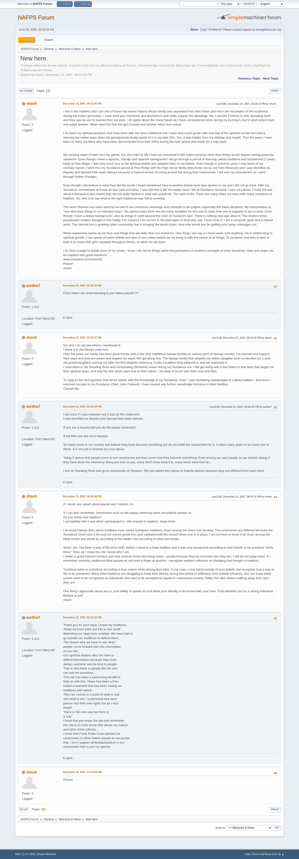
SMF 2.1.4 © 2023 (25, 854)
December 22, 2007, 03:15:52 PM (82, 617)
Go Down (25, 91)
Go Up (23, 809)
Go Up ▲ (279, 854)
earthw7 (33, 286)
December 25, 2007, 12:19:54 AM (82, 772)
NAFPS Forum (36, 17)
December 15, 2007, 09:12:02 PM (82, 103)
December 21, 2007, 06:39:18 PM (82, 406)
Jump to (220, 827)
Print (275, 91)
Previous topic (249, 78)
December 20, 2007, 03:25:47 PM (82, 337)
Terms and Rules (262, 854)
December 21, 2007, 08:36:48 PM (82, 496)
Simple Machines (46, 854)
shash (31, 103)
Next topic (271, 78)
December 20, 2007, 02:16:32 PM (82, 285)
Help (247, 854)
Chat (203, 29)
